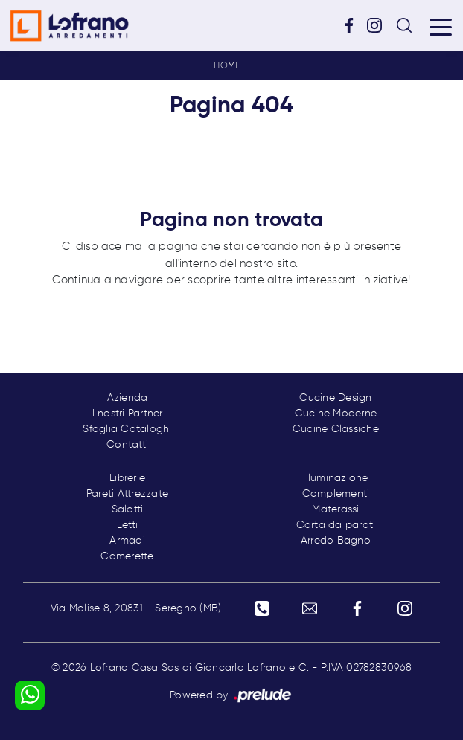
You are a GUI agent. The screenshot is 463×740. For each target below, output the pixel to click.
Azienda (127, 398)
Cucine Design (335, 398)
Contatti (127, 445)
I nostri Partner (127, 413)
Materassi (335, 509)
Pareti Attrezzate (127, 494)
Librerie (127, 478)
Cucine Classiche (336, 429)
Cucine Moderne (336, 413)
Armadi (127, 540)
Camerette (126, 556)
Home (227, 66)
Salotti (128, 509)
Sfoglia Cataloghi (127, 429)
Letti (127, 525)
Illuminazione (335, 478)
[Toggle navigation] (441, 26)
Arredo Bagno (336, 540)
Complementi (336, 494)
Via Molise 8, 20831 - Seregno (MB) (136, 608)
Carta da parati (336, 525)
